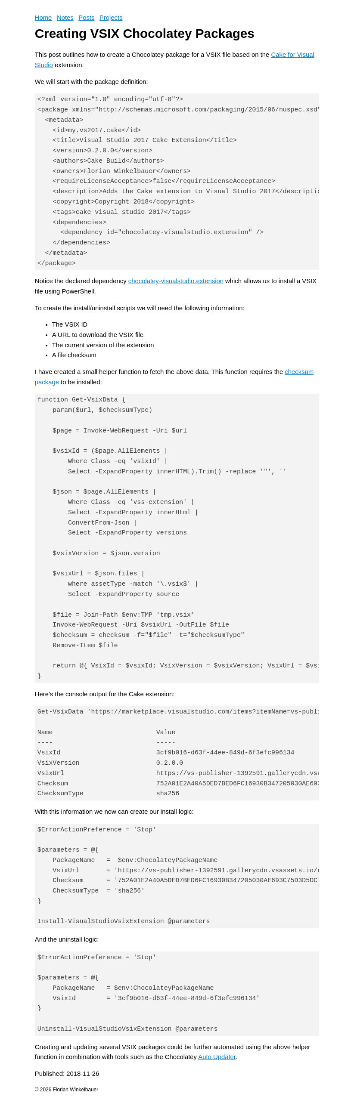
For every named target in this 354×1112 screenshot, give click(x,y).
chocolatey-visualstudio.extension (176, 281)
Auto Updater (217, 1056)
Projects (111, 17)
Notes (65, 17)
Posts (86, 17)
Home (43, 17)
